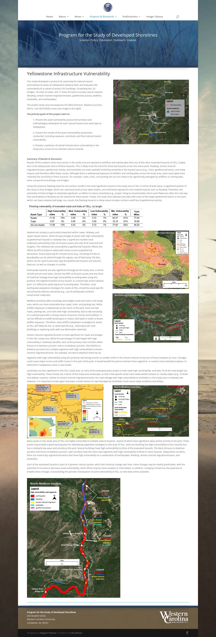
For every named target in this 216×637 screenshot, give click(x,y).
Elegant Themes (48, 632)
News (78, 16)
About (62, 16)
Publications (130, 16)
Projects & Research (102, 16)
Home (49, 16)
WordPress (76, 632)
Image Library (154, 16)
